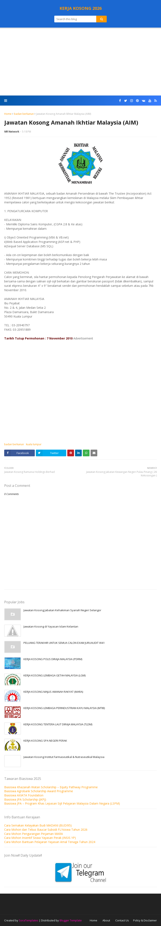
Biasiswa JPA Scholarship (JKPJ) (25, 799)
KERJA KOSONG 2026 (81, 8)
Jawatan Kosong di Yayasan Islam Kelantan (50, 626)
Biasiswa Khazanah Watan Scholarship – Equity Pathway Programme (51, 787)
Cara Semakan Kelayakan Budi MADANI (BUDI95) (38, 825)
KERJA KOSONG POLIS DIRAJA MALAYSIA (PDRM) (52, 659)
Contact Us (122, 920)
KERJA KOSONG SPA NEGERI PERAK (45, 740)
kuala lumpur (34, 444)
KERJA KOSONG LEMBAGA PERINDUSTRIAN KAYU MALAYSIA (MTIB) (64, 708)
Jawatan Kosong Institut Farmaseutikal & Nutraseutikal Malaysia (63, 757)
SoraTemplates (28, 920)
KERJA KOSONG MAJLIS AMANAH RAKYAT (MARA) (53, 692)
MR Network (11, 131)
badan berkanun (24, 114)
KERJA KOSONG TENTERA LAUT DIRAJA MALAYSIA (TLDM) (57, 724)
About (106, 920)
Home (8, 114)
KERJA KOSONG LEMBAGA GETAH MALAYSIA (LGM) (54, 675)
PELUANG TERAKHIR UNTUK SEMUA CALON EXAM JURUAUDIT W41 (64, 643)
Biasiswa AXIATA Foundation (23, 795)
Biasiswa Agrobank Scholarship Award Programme (38, 791)
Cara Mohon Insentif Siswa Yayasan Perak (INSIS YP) (40, 838)
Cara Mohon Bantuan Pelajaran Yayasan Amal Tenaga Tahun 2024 (49, 842)
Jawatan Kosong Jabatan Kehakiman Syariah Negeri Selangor (62, 610)
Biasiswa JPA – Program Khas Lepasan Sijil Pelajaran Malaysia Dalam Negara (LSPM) (62, 803)
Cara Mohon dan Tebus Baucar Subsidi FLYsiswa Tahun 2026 (45, 830)
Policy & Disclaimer (145, 920)
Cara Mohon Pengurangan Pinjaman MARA (33, 834)
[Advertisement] (80, 62)
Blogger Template (71, 920)
